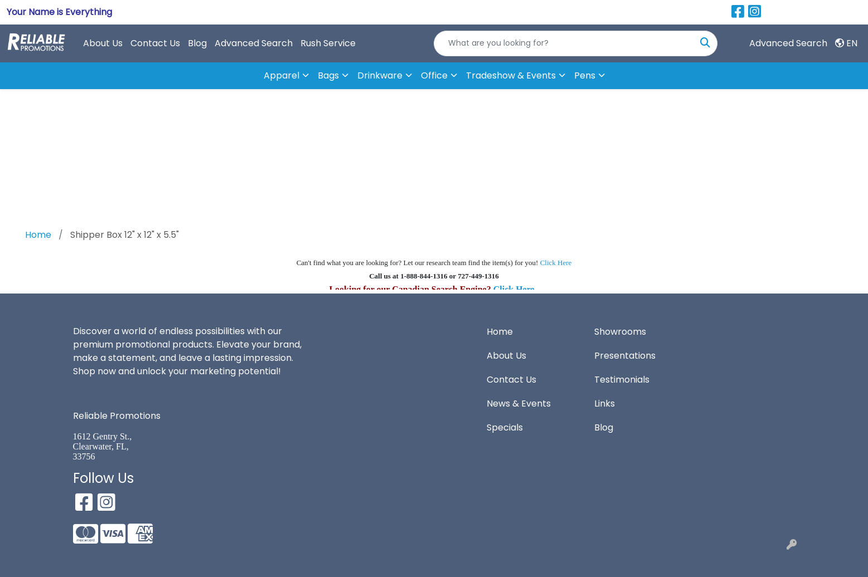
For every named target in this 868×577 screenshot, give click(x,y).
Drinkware (380, 75)
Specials (505, 427)
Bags (328, 75)
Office (434, 75)
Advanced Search (254, 43)
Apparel (281, 75)
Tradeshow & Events (511, 75)
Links (604, 403)
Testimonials (621, 379)
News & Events (519, 403)
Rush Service (328, 43)
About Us (103, 43)
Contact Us (155, 43)
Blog (197, 43)
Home (500, 331)
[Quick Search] (564, 43)
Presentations (625, 355)
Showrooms (620, 331)
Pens (584, 75)
